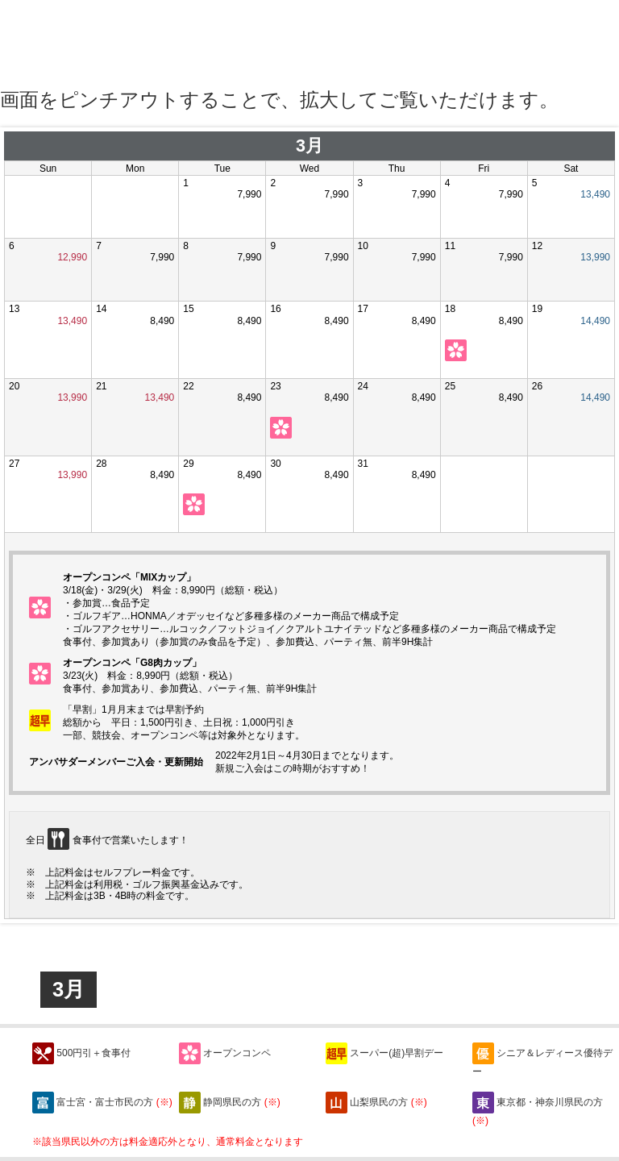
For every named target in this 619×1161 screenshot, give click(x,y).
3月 (68, 989)
